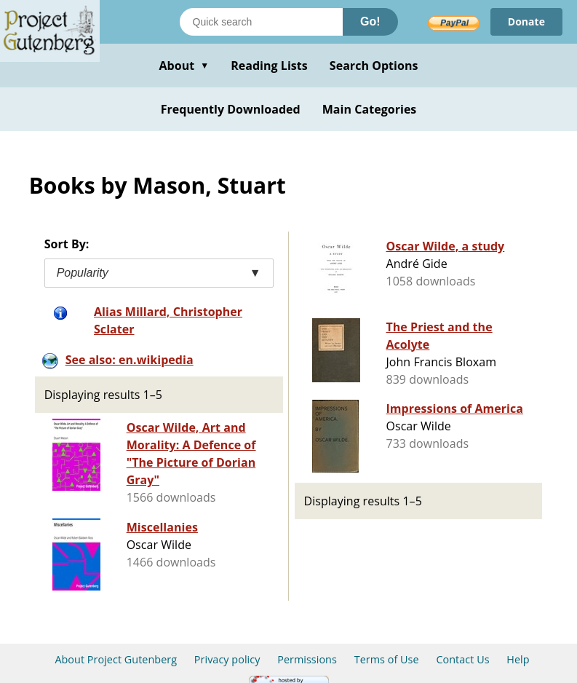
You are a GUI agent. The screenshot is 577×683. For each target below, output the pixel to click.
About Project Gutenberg (116, 659)
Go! (370, 21)
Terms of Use (386, 659)
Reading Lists (269, 66)
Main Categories (369, 109)
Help (517, 659)
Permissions (307, 659)
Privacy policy (227, 659)
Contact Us (462, 659)
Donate (526, 21)
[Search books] (261, 22)
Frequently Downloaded (231, 109)
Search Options (374, 66)
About (184, 65)
